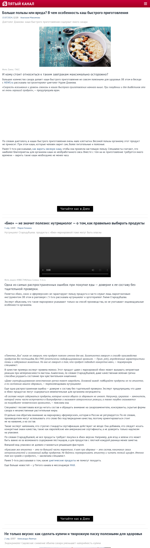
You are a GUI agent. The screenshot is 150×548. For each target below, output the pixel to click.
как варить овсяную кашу (47, 148)
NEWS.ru (8, 82)
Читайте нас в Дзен (75, 209)
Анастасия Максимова (30, 17)
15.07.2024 (7, 17)
